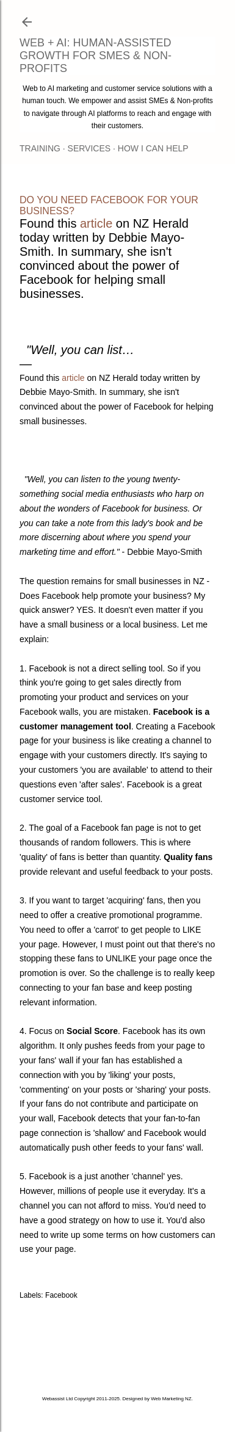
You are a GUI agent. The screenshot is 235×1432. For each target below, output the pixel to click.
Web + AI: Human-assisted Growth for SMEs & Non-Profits (96, 55)
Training (40, 148)
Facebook (61, 1295)
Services (89, 148)
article (96, 223)
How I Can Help (153, 148)
